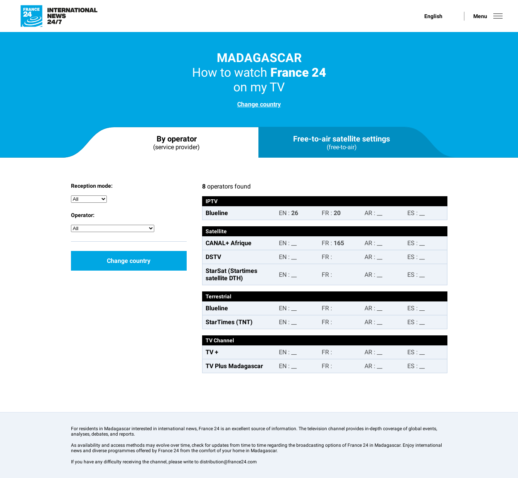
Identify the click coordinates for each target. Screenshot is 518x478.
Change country (259, 104)
